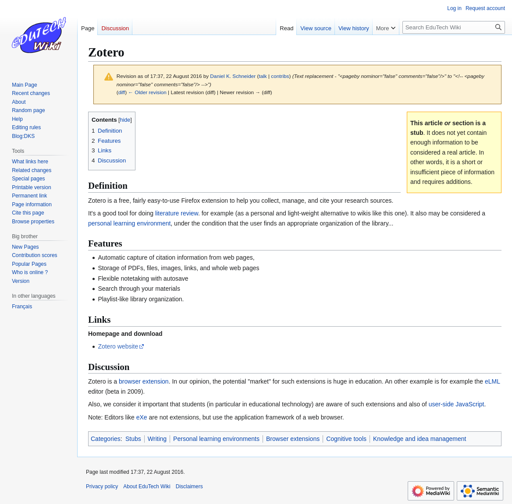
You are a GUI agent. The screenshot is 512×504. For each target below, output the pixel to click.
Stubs (133, 438)
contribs (280, 76)
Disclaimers (189, 486)
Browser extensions (293, 438)
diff (121, 92)
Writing (157, 438)
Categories (106, 438)
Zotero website (118, 346)
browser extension (144, 381)
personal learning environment (129, 223)
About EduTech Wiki (146, 486)
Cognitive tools (346, 438)
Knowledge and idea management (419, 438)
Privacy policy (102, 486)
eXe (141, 417)
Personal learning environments (216, 438)
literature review (176, 213)
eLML (492, 381)
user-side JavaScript (456, 404)
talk (263, 76)
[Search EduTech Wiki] (453, 27)
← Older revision (147, 92)
